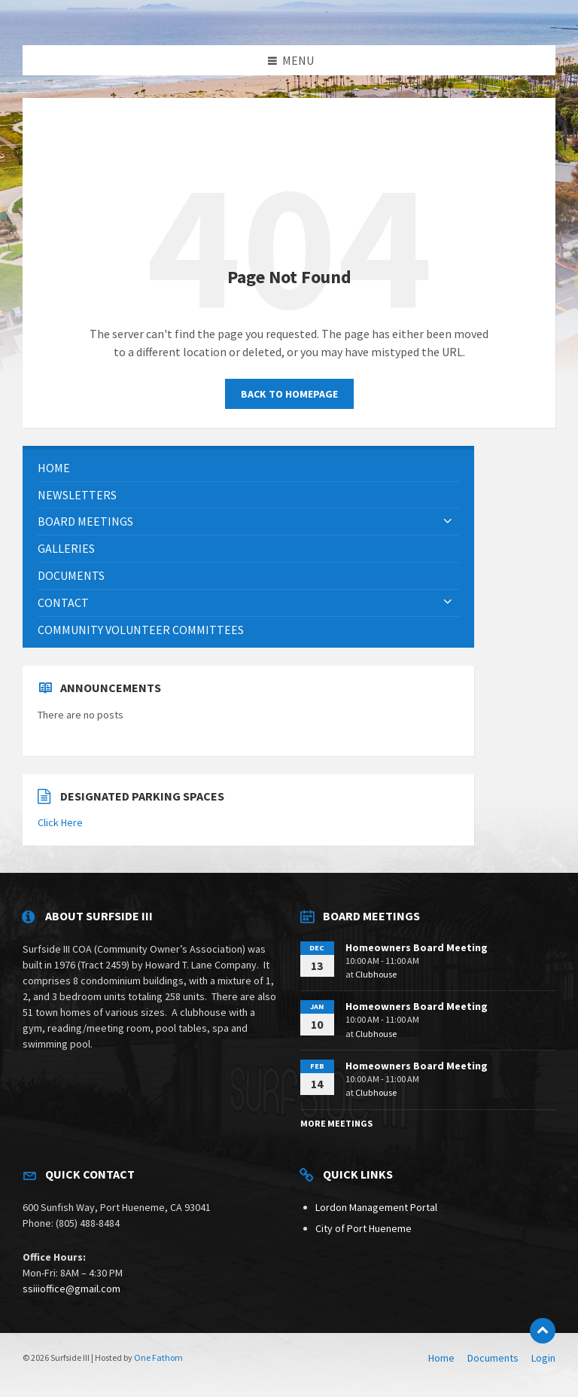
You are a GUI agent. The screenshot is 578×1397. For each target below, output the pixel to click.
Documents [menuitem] (493, 1358)
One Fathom (158, 1357)
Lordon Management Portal (376, 1207)
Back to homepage (289, 394)
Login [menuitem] (543, 1358)
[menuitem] (248, 468)
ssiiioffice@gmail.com (71, 1288)
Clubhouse (376, 974)
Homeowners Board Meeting (416, 947)
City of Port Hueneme (363, 1228)
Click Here (60, 822)
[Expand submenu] (448, 521)
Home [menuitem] (441, 1358)
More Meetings (336, 1123)
